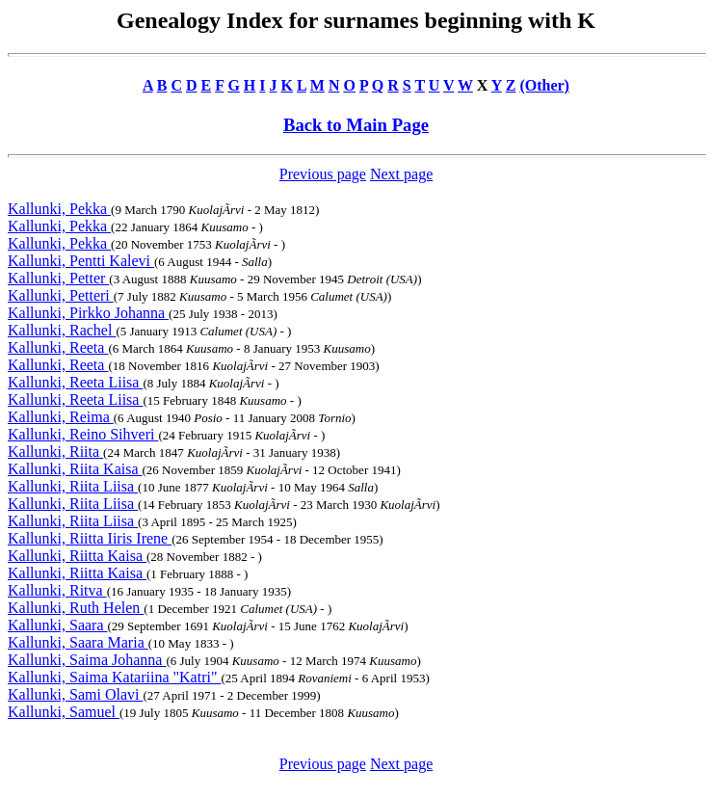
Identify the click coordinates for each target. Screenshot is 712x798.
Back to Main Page (356, 125)
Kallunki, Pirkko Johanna (88, 313)
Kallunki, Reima (61, 417)
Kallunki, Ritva (57, 590)
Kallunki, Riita (55, 451)
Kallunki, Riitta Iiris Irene (89, 538)
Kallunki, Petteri (61, 295)
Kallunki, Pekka (59, 208)
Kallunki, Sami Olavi (75, 694)
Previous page (322, 174)
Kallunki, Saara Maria (78, 642)
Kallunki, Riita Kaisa (75, 469)
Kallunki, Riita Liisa (73, 486)
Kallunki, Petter (58, 278)
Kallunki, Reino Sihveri (83, 434)
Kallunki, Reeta (58, 347)
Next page (401, 174)
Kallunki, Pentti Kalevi (81, 261)
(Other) (544, 85)
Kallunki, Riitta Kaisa (77, 555)
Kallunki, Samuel (63, 712)
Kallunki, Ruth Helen (76, 607)
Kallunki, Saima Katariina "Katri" (114, 677)
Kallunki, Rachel (62, 330)
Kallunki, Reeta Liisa (75, 382)
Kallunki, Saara (58, 625)
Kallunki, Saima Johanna (87, 660)
